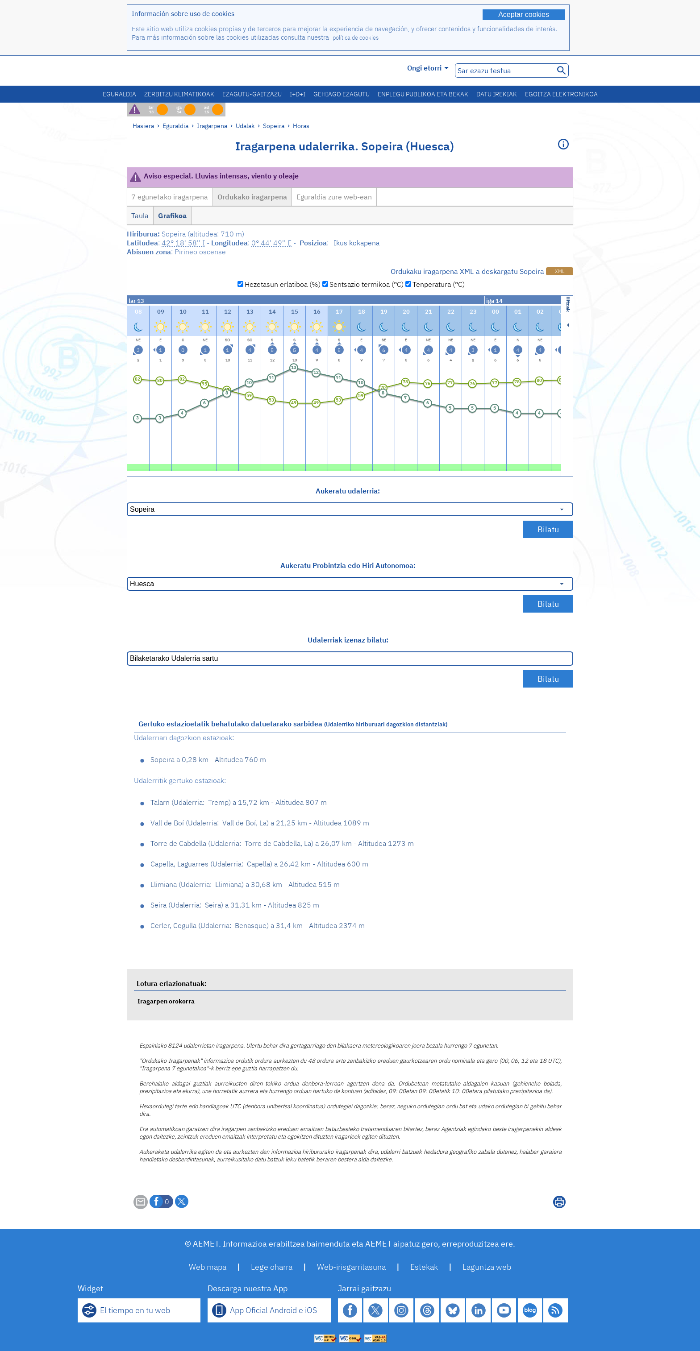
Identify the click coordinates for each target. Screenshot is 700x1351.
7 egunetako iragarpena (169, 196)
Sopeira (273, 125)
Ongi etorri (428, 67)
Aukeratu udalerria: (348, 490)
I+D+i (297, 94)
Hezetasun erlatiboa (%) (283, 284)
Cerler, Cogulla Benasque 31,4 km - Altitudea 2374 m (257, 925)
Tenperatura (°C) (438, 284)
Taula (140, 215)
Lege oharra (271, 1267)
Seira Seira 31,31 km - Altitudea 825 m (234, 904)
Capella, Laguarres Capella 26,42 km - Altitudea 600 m (259, 863)
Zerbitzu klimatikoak (179, 94)
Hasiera (143, 125)
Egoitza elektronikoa (561, 94)
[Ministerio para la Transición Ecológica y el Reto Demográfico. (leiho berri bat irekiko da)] (177, 70)
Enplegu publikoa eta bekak (423, 94)
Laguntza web (486, 1267)
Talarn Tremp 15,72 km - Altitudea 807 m (238, 802)
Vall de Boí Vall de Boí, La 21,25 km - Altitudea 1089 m (259, 822)
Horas (301, 125)
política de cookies (356, 37)
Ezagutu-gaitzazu (252, 94)
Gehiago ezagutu (341, 94)
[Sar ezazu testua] (504, 70)
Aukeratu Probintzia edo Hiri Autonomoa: (348, 565)
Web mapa (207, 1267)
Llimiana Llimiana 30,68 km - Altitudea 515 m (245, 884)
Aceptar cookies (523, 14)
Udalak (245, 125)
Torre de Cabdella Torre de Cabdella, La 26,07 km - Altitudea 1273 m (282, 843)
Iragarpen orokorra (166, 1001)
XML (559, 271)
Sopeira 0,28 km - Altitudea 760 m (208, 759)
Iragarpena (212, 125)
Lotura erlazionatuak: (172, 983)
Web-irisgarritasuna (351, 1267)
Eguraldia (119, 94)
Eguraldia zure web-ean (334, 196)
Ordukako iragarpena (252, 196)
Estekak (424, 1267)
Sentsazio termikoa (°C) (366, 284)
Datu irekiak (496, 94)
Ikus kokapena (356, 242)
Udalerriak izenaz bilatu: (348, 639)
